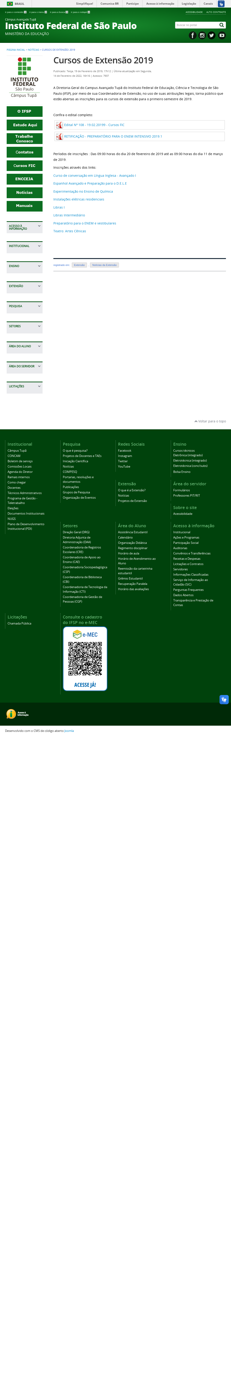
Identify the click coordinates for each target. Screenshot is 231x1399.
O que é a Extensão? (18, 580)
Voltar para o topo (210, 1083)
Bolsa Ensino (21, 551)
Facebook (124, 1112)
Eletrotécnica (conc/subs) (190, 1127)
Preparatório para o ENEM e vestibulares (84, 223)
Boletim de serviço (25, 410)
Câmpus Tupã (22, 396)
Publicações (20, 686)
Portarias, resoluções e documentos (21, 674)
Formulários (20, 1012)
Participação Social (25, 255)
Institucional (20, 237)
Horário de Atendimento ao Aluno (23, 933)
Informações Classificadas (21, 314)
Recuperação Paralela (21, 970)
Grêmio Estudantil (25, 961)
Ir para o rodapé (80, 12)
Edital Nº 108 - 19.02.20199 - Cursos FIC (94, 125)
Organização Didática (21, 900)
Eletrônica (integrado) (188, 1117)
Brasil (19, 4)
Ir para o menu (38, 12)
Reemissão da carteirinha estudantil (22, 949)
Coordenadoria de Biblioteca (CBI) (25, 816)
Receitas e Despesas (19, 284)
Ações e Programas (19, 246)
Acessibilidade (194, 12)
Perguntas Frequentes (20, 342)
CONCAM (18, 403)
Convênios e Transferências (22, 272)
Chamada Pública (24, 1051)
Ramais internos (23, 432)
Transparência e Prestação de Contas (23, 364)
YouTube (124, 1128)
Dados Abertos (22, 352)
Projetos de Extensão (20, 599)
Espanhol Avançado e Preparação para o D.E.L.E (90, 183)
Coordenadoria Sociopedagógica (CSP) (24, 802)
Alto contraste (216, 12)
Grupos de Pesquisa (19, 695)
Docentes (18, 446)
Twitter (123, 1123)
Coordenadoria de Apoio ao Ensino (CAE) (25, 786)
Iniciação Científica (25, 648)
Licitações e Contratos (20, 295)
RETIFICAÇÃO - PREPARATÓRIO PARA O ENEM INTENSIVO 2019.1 (113, 136)
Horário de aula (23, 921)
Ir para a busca (59, 12)
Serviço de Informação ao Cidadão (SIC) (22, 329)
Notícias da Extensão (104, 265)
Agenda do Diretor (25, 424)
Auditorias (19, 263)
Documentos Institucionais (21, 490)
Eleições (17, 481)
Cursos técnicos (23, 544)
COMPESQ (19, 662)
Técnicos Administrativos (23, 455)
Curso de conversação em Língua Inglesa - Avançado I (94, 175)
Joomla (69, 1392)
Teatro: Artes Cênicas (69, 231)
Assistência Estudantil (20, 881)
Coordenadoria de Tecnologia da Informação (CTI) (25, 830)
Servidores (19, 305)
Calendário (19, 891)
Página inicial (16, 49)
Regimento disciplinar (19, 911)
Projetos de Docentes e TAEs (24, 638)
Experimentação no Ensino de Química (83, 191)
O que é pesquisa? (25, 629)
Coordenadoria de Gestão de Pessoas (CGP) (25, 847)
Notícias (33, 49)
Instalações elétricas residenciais (78, 199)
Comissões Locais (24, 417)
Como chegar (21, 439)
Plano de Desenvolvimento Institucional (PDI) (24, 512)
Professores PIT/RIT (20, 1021)
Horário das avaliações (20, 982)
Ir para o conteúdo (16, 12)
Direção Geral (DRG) (76, 1194)
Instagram (125, 1117)
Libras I (59, 207)
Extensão (79, 265)
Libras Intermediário (69, 215)
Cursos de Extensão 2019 (103, 60)
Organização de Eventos (79, 1159)
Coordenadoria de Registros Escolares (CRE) (25, 770)
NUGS (15, 500)
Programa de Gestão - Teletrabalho (21, 469)
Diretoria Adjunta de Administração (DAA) (24, 753)
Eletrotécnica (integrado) (190, 1122)
